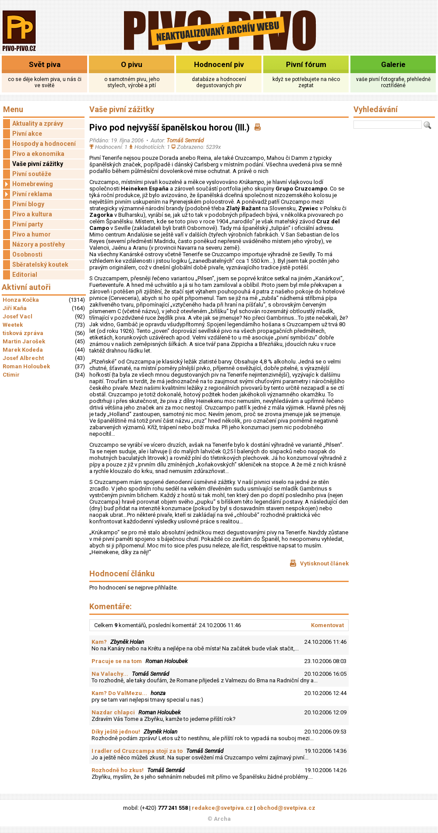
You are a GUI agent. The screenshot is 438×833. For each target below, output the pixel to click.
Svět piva (44, 64)
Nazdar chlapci (113, 712)
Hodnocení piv (219, 64)
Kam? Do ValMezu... (119, 693)
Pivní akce (27, 133)
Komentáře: (110, 606)
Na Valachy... (110, 674)
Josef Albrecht (23, 358)
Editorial (24, 274)
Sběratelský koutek (40, 264)
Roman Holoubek (26, 366)
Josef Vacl (17, 316)
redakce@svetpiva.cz (222, 808)
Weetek (13, 324)
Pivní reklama (27, 194)
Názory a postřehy (38, 244)
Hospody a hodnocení (44, 143)
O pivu (131, 64)
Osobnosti (27, 254)
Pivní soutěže (31, 173)
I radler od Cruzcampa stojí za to (137, 751)
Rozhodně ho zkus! (118, 770)
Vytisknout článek (319, 563)
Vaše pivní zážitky (37, 163)
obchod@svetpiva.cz (286, 808)
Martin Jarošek (24, 341)
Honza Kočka (21, 299)
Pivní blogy (28, 204)
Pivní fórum (306, 64)
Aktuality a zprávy (37, 123)
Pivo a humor (31, 234)
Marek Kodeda (23, 349)
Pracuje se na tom (117, 661)
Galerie (393, 64)
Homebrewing (28, 184)
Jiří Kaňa (15, 308)
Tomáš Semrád (185, 140)
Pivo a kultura (32, 214)
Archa (222, 818)
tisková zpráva (23, 333)
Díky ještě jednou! (116, 731)
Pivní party (27, 224)
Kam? (99, 642)
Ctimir (11, 374)
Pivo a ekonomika (38, 153)
